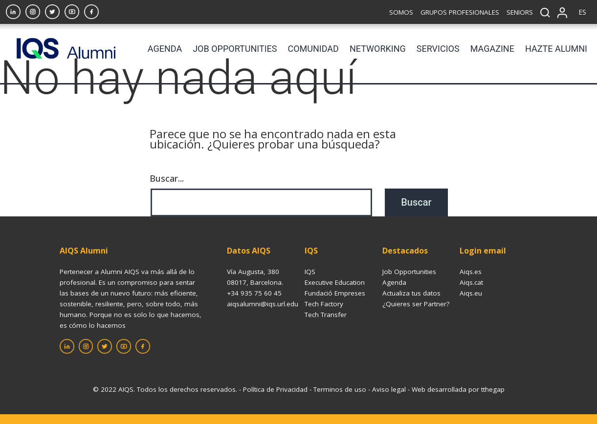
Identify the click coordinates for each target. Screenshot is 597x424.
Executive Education (335, 282)
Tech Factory (324, 303)
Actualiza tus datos (411, 293)
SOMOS (401, 12)
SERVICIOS (438, 48)
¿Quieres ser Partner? (415, 303)
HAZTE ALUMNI (556, 48)
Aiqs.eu (471, 293)
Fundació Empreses (335, 293)
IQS (310, 271)
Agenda (394, 282)
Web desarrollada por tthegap (458, 389)
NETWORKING (378, 48)
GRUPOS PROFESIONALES (459, 12)
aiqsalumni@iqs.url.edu (262, 303)
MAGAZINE (492, 48)
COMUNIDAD (313, 48)
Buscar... (167, 178)
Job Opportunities (409, 271)
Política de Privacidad (275, 389)
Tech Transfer (326, 314)
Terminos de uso (339, 389)
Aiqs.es (471, 271)
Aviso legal (389, 389)
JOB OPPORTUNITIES (235, 48)
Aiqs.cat (471, 282)
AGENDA (165, 48)
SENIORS (520, 12)
